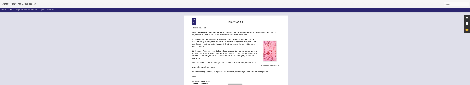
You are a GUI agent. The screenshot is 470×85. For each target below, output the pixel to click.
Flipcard (11, 10)
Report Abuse (249, 83)
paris (270, 80)
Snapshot (42, 10)
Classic (3, 10)
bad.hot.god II (221, 80)
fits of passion (240, 80)
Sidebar (34, 10)
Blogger (242, 83)
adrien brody (210, 80)
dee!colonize (246, 77)
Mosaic (26, 10)
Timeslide (50, 10)
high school (250, 80)
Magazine (19, 10)
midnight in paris (262, 80)
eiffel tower (230, 80)
